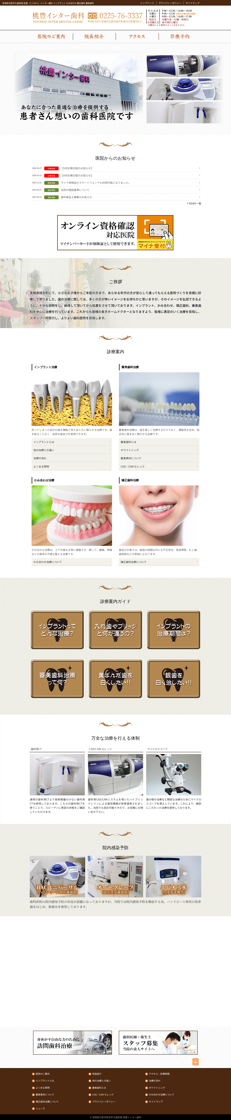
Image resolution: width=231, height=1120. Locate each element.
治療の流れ (39, 458)
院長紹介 (96, 1074)
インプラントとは (43, 442)
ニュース (40, 1108)
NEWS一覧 (195, 203)
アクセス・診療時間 (159, 1074)
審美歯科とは (128, 442)
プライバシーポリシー (169, 3)
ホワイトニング (130, 450)
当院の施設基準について (75, 190)
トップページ (147, 3)
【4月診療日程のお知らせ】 (77, 175)
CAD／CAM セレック (133, 466)
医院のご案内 (43, 1074)
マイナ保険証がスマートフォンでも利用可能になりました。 (96, 182)
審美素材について (131, 458)
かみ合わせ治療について (47, 562)
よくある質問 (41, 466)
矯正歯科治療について (134, 562)
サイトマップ (192, 3)
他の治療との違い (43, 450)
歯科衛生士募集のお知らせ (76, 197)
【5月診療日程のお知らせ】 (77, 168)
